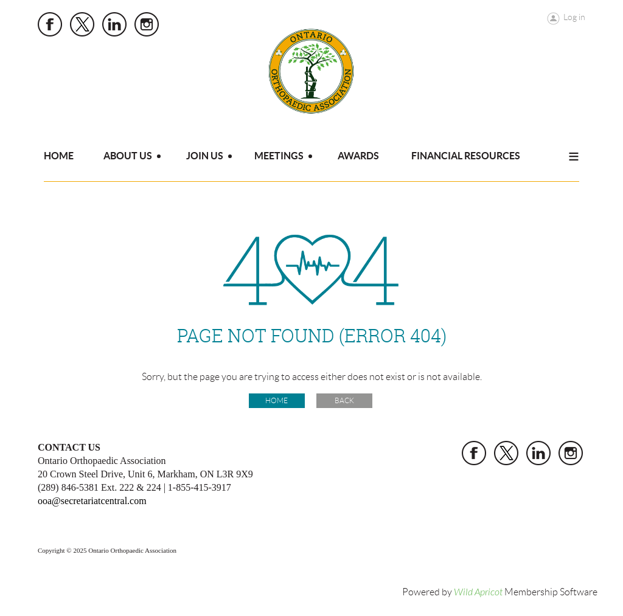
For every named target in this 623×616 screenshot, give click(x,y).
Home (276, 400)
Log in (574, 17)
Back (344, 400)
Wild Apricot (478, 592)
